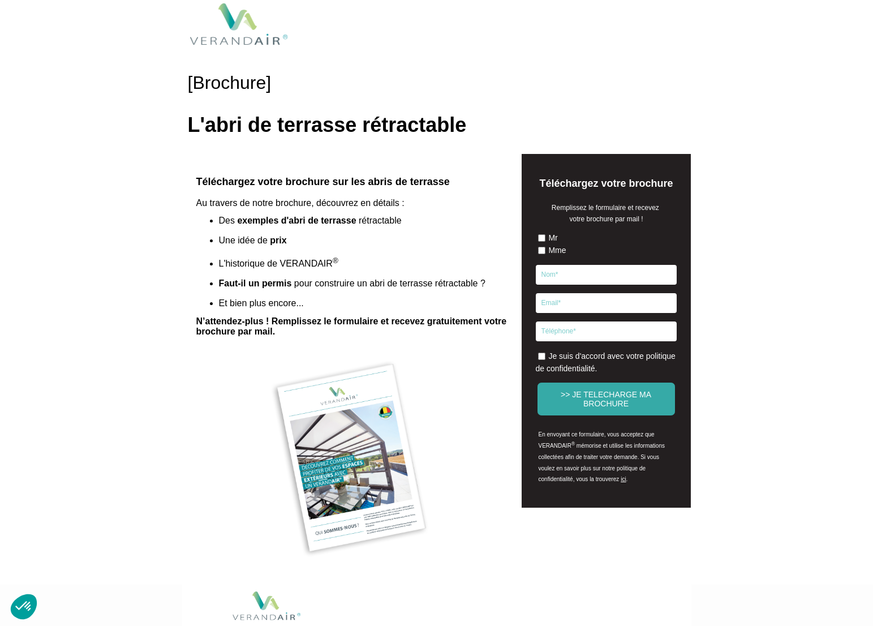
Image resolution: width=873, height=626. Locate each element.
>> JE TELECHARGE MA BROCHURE (606, 399)
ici (623, 479)
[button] (23, 606)
